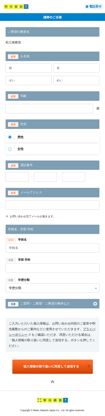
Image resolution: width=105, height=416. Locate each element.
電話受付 (95, 6)
